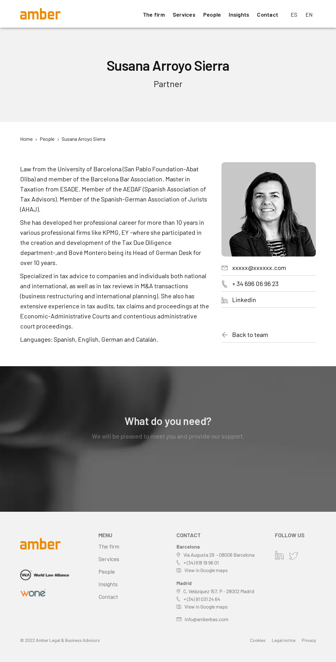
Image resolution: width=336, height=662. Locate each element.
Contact (267, 14)
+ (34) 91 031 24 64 (201, 599)
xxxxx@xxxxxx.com (259, 267)
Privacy (309, 640)
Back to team (250, 334)
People (212, 14)
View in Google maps (206, 570)
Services (184, 14)
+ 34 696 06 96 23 (255, 283)
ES (294, 14)
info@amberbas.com (206, 619)
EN (309, 14)
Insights (239, 14)
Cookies (258, 640)
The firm (154, 14)
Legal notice (283, 640)
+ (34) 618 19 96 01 (201, 562)
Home (26, 139)
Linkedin (244, 299)
